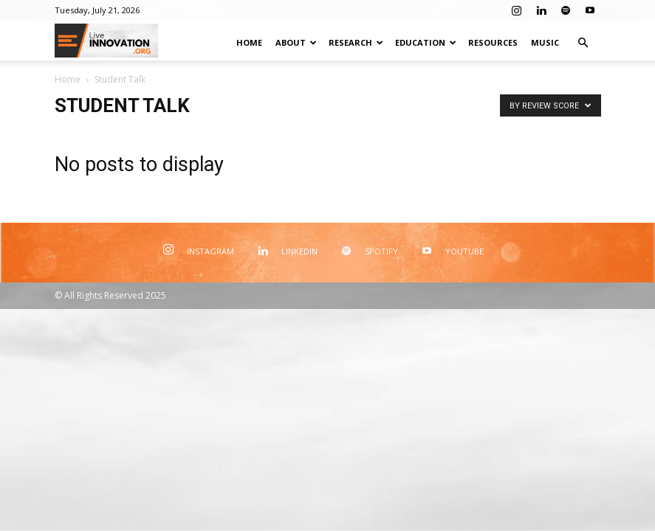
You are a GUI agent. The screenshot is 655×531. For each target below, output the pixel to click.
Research (356, 42)
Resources (493, 42)
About (296, 42)
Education (425, 42)
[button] (583, 43)
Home (249, 42)
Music (545, 42)
